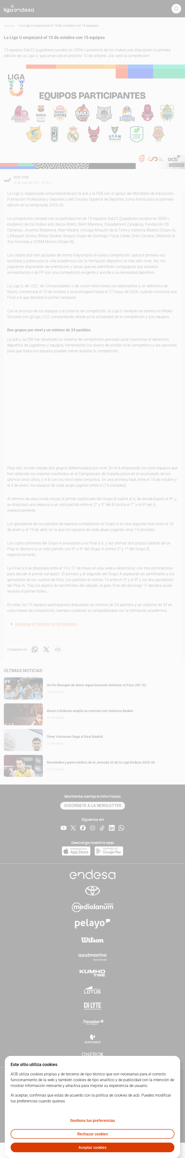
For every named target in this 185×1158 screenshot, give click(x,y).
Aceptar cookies (92, 1147)
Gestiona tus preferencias (92, 1120)
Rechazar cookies (92, 1134)
